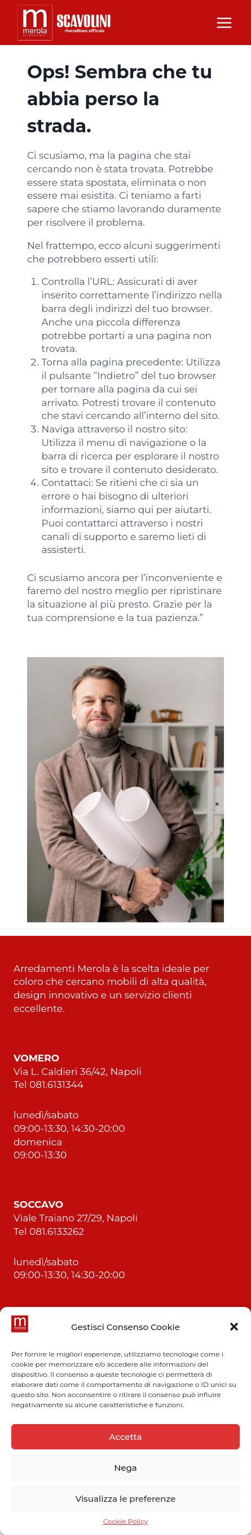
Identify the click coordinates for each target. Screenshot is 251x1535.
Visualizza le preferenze (126, 1498)
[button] (234, 1326)
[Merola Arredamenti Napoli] (64, 22)
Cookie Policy (125, 1521)
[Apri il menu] (223, 22)
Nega (125, 1467)
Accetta (125, 1436)
